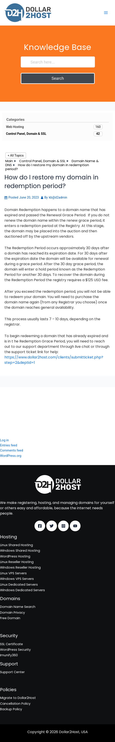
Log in (4, 440)
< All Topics (16, 155)
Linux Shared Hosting (16, 545)
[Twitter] (51, 526)
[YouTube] (75, 526)
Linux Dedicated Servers (19, 584)
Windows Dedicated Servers (22, 590)
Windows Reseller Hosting (20, 567)
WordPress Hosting (15, 556)
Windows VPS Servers (17, 579)
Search (58, 78)
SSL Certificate (11, 403)
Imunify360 (9, 414)
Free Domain (10, 618)
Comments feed (11, 450)
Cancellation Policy (15, 703)
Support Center (12, 672)
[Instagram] (63, 526)
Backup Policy (11, 709)
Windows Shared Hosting (20, 550)
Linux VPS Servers (13, 573)
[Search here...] (58, 62)
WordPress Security (15, 409)
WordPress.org (10, 456)
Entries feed (8, 445)
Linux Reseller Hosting (17, 562)
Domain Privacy (12, 612)
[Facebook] (39, 526)
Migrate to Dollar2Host (18, 698)
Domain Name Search (17, 607)
